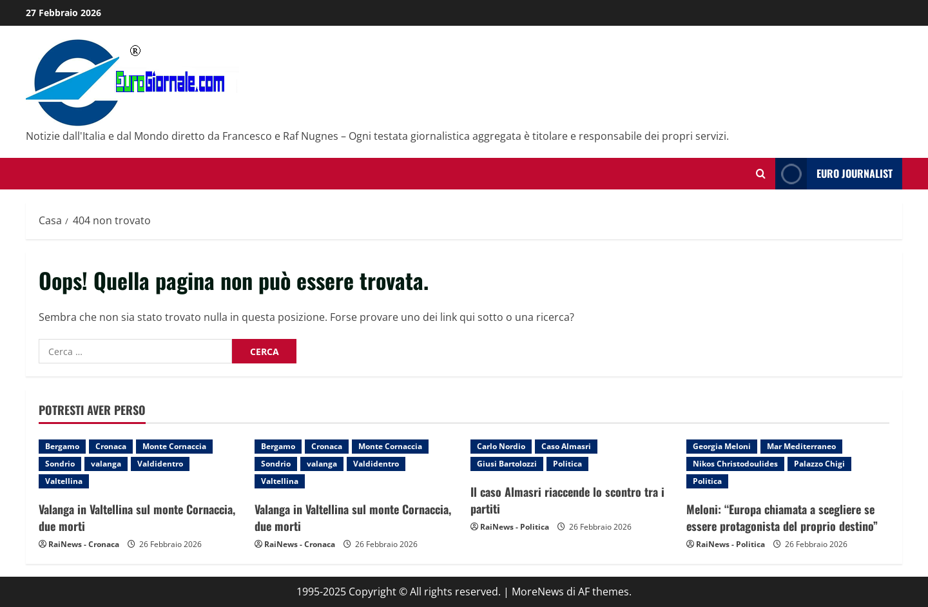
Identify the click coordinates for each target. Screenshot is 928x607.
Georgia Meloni (722, 446)
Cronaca (110, 446)
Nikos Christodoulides (735, 463)
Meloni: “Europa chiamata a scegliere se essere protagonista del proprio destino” (782, 517)
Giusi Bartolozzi (507, 463)
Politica (567, 463)
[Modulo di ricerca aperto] (761, 173)
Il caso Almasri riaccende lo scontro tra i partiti (567, 499)
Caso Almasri (566, 446)
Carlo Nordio (501, 446)
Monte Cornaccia (174, 446)
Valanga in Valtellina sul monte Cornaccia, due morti (137, 517)
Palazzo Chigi (819, 463)
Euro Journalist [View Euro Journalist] (834, 173)
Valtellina (63, 481)
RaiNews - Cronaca (83, 544)
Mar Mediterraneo (801, 446)
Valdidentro (160, 463)
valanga (106, 463)
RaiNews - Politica (514, 526)
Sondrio (60, 463)
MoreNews (538, 591)
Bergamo (62, 446)
